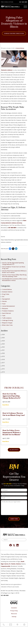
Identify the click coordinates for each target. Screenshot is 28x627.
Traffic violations (6, 318)
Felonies (4, 301)
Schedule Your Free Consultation (14, 33)
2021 (3, 350)
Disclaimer (14, 608)
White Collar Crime (7, 325)
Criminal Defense (20, 48)
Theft (3, 315)
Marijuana (5, 308)
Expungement (6, 299)
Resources (14, 613)
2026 (3, 334)
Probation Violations (8, 311)
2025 (3, 338)
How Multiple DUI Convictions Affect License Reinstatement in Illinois (14, 279)
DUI (3, 296)
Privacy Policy (14, 610)
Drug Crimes (5, 294)
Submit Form (14, 519)
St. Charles (12, 564)
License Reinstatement (8, 306)
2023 (3, 344)
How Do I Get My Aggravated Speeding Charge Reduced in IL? (13, 263)
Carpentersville (5, 566)
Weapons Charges (7, 323)
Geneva (18, 564)
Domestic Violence (7, 292)
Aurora (6, 564)
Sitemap (14, 616)
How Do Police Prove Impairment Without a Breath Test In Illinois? (14, 271)
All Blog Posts (14, 449)
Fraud (3, 304)
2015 (3, 369)
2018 (3, 359)
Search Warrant (6, 313)
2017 (3, 363)
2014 (3, 372)
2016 (3, 366)
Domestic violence (6, 70)
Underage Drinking (7, 320)
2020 (3, 353)
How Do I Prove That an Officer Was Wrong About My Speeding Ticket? (14, 275)
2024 (3, 341)
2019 (3, 356)
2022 (3, 347)
